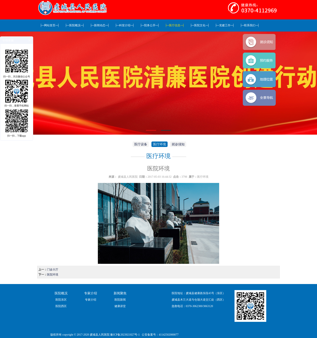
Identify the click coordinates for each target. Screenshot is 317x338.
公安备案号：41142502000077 (160, 334)
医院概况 (75, 25)
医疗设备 (140, 144)
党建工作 (225, 25)
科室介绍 (124, 25)
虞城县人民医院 (128, 176)
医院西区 (61, 306)
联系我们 (250, 25)
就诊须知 (178, 144)
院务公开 (150, 25)
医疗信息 (174, 25)
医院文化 (199, 25)
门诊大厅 (52, 269)
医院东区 (61, 299)
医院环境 (52, 274)
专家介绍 (90, 299)
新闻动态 (99, 25)
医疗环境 (159, 144)
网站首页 (49, 25)
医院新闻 (120, 299)
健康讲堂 (120, 306)
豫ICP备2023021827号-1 (124, 334)
